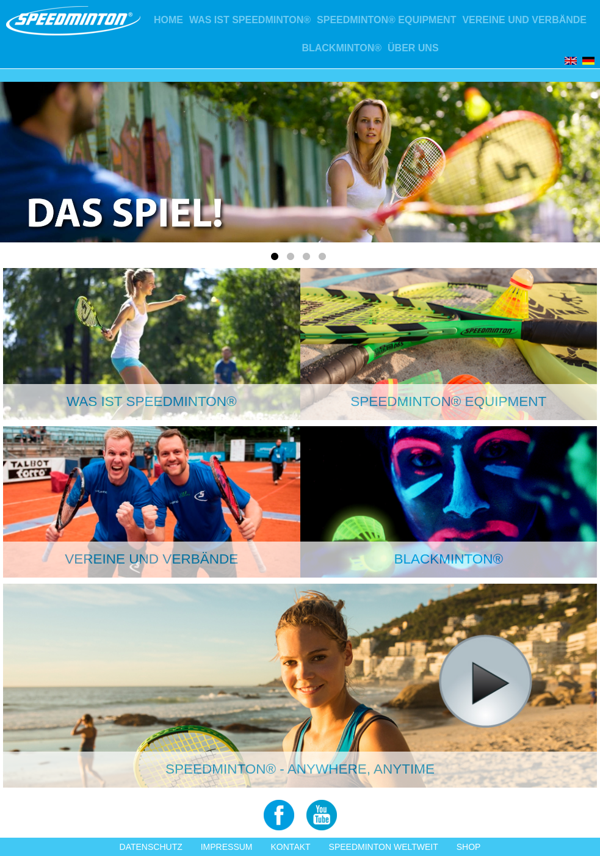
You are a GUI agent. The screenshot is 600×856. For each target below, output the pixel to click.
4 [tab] (324, 259)
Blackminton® (341, 48)
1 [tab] (276, 259)
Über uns (413, 48)
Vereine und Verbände (524, 20)
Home (168, 20)
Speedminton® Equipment (386, 20)
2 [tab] (292, 259)
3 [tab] (308, 259)
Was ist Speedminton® (250, 20)
